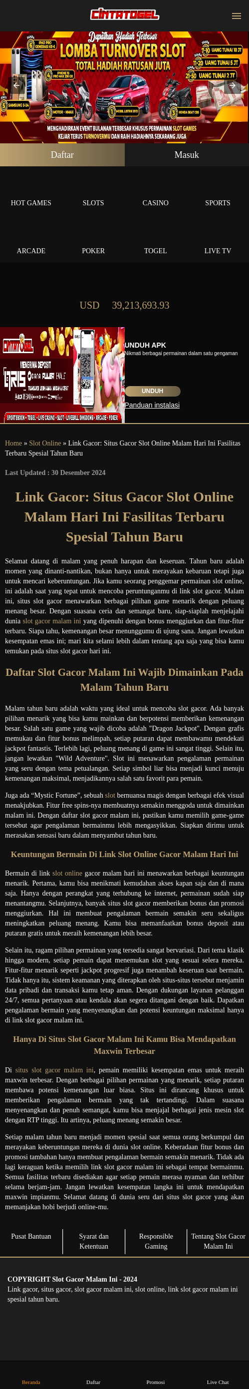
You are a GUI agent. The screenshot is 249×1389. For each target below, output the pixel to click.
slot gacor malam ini (51, 621)
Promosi (155, 1375)
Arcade (31, 239)
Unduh (152, 391)
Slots (93, 191)
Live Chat (218, 1375)
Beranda (30, 1375)
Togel (156, 239)
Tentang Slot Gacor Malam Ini (218, 1241)
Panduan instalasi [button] (152, 405)
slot (110, 795)
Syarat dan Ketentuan (93, 1241)
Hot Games (31, 191)
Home (13, 443)
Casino (156, 191)
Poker (93, 239)
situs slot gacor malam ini (54, 1070)
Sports (218, 191)
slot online (67, 873)
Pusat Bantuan (31, 1236)
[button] (16, 85)
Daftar (62, 155)
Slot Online (45, 443)
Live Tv (218, 239)
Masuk (187, 155)
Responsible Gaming (156, 1241)
